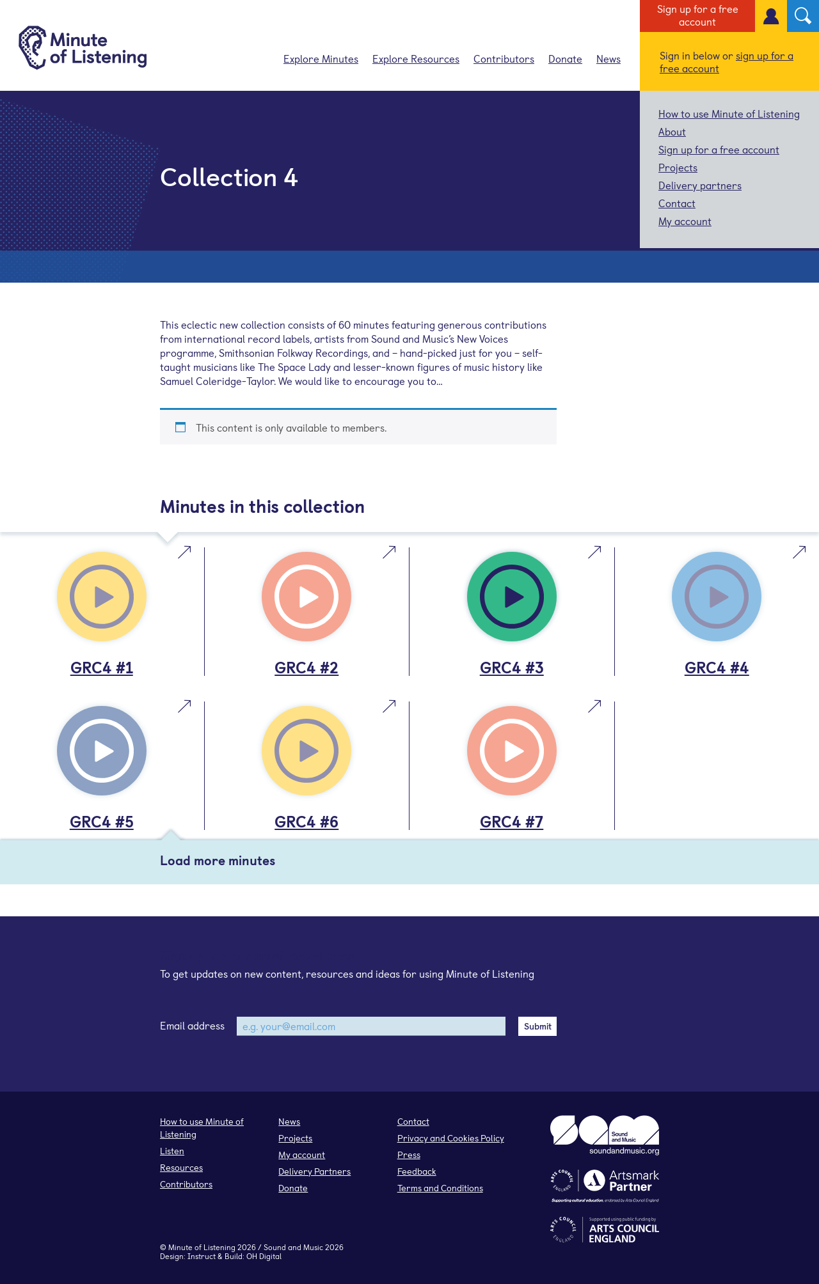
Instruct (201, 1256)
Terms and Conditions (440, 1187)
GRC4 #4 (717, 666)
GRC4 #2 (306, 666)
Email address (192, 1025)
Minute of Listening (201, 1247)
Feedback (416, 1171)
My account (685, 220)
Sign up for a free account (697, 15)
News (608, 58)
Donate (565, 58)
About (672, 131)
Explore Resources (415, 58)
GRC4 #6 (306, 821)
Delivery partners (700, 184)
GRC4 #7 (511, 821)
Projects (677, 167)
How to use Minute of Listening (729, 113)
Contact (677, 202)
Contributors (503, 58)
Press (408, 1154)
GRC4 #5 (102, 821)
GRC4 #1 (101, 666)
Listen (172, 1150)
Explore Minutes (320, 58)
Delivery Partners (314, 1171)
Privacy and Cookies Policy (450, 1138)
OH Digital (264, 1256)
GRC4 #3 (512, 666)
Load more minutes (217, 860)
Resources (181, 1167)
